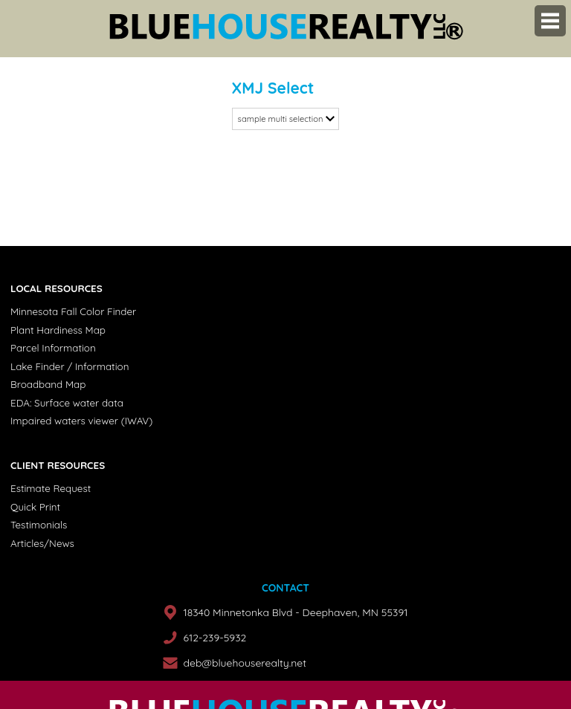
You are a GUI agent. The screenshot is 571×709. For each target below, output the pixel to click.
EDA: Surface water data (66, 403)
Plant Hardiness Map (58, 330)
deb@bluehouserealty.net (244, 663)
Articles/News (42, 543)
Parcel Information (53, 348)
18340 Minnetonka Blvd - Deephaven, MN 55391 (295, 612)
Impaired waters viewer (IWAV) (81, 421)
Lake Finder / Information (69, 366)
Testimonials (38, 525)
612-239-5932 (214, 637)
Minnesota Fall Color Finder (73, 311)
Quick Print (35, 507)
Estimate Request (50, 488)
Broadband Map (48, 384)
